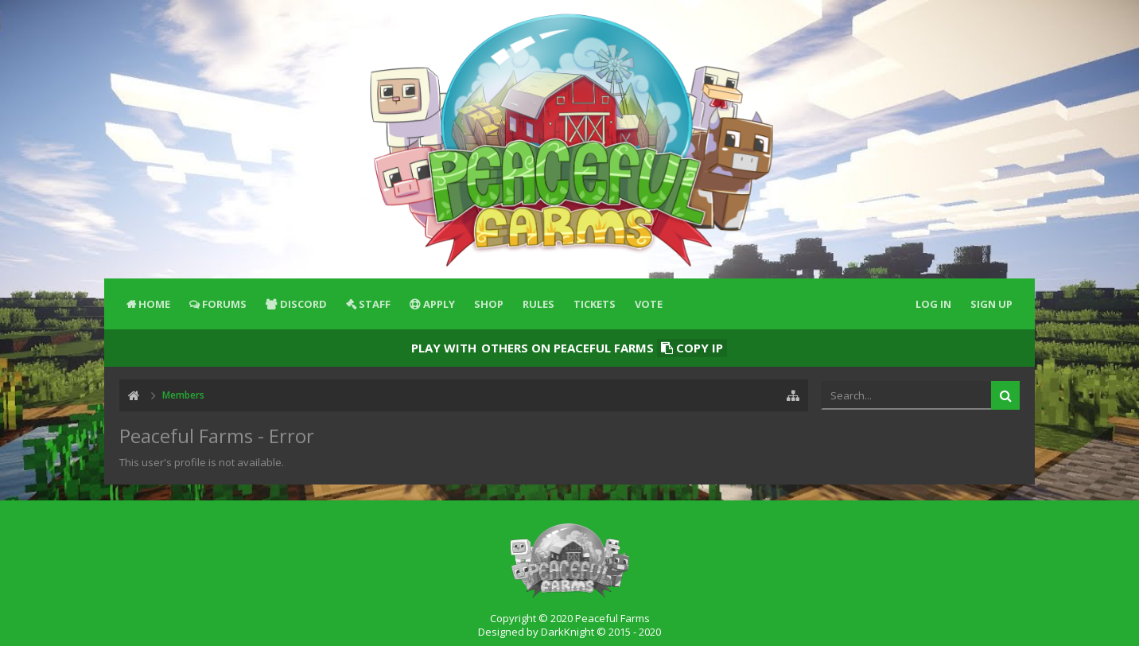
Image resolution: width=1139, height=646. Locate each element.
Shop (488, 304)
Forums (224, 304)
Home (154, 304)
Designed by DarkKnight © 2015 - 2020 (569, 632)
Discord (303, 304)
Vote (649, 304)
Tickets (594, 304)
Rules (538, 304)
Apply (439, 304)
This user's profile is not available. (201, 462)
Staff (375, 304)
